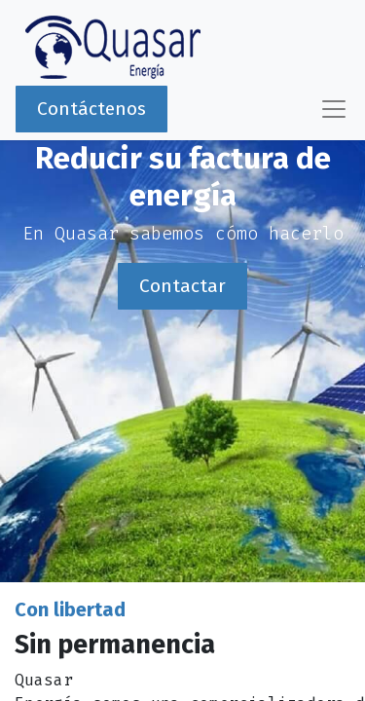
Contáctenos (91, 108)
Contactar (182, 286)
